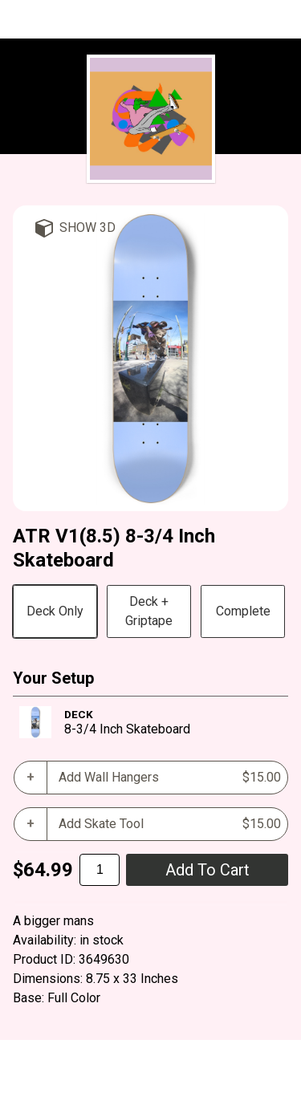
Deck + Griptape (149, 611)
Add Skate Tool (170, 824)
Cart (63, 1097)
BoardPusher (120, 1058)
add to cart (207, 869)
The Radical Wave (151, 20)
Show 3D (87, 227)
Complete (243, 611)
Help (26, 1097)
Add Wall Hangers (170, 778)
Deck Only (54, 611)
